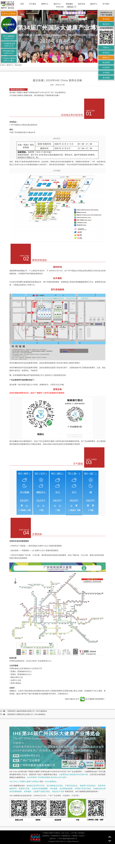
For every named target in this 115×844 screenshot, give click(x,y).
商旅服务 (69, 4)
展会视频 (106, 78)
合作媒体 (106, 72)
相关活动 (81, 4)
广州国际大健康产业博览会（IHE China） (56, 833)
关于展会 (32, 4)
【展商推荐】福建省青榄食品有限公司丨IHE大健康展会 (27, 711)
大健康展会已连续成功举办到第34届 (73, 774)
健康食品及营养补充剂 (35, 786)
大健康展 (74, 836)
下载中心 (106, 48)
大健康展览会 (65, 836)
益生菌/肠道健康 (66, 788)
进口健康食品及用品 (55, 786)
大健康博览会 (55, 836)
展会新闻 (18, 65)
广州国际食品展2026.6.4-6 (9, 45)
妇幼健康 (53, 788)
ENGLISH (60, 7)
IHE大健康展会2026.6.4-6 (9, 37)
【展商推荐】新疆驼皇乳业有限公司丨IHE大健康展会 (26, 714)
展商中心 (44, 4)
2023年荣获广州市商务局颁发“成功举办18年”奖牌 (46, 777)
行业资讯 (106, 67)
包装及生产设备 (58, 791)
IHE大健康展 (87, 699)
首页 (22, 4)
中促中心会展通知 (9, 14)
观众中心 (57, 4)
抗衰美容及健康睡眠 (40, 788)
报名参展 (106, 19)
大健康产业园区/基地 (41, 791)
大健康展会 (45, 836)
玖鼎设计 (82, 836)
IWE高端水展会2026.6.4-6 (9, 52)
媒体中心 (93, 4)
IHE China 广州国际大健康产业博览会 (24, 781)
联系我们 (82, 833)
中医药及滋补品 (71, 786)
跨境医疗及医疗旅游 (83, 788)
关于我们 (105, 4)
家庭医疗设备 (24, 788)
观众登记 (106, 24)
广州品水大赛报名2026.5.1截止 (9, 59)
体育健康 (27, 791)
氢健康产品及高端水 (88, 786)
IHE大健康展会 (51, 781)
